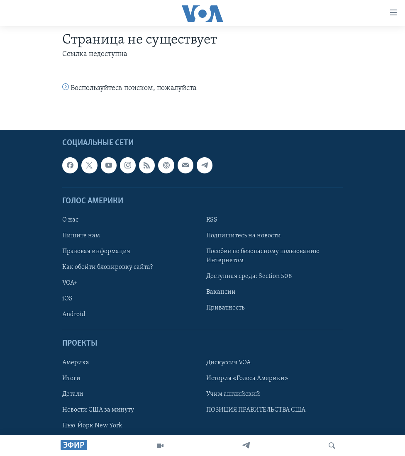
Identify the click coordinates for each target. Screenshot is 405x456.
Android (73, 315)
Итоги (71, 378)
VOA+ (70, 283)
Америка (75, 362)
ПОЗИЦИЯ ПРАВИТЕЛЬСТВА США (255, 410)
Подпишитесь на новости (243, 235)
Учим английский (233, 394)
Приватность (225, 308)
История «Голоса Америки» (247, 378)
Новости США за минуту (98, 410)
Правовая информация (96, 252)
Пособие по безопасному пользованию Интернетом (263, 256)
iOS (67, 299)
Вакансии (221, 292)
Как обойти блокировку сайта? (107, 267)
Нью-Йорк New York (92, 425)
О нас (70, 220)
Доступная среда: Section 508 (249, 276)
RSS (211, 220)
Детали (72, 394)
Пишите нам (81, 235)
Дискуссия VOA (228, 362)
